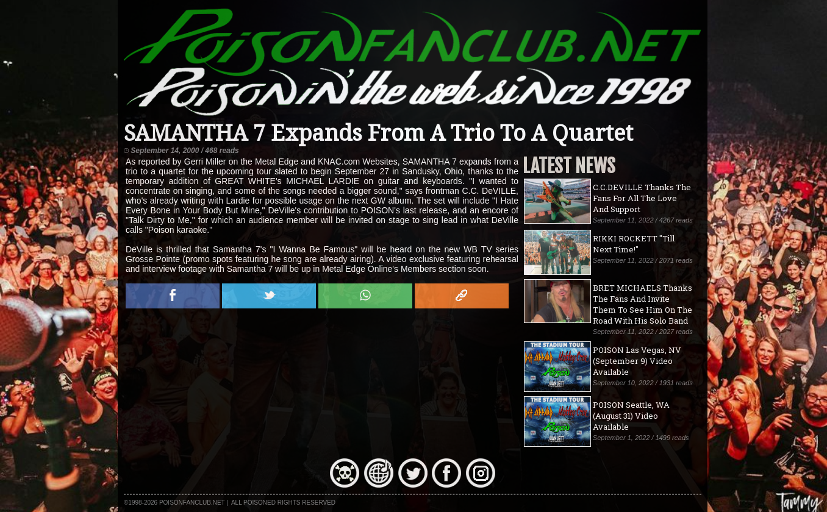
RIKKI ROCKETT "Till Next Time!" (634, 244)
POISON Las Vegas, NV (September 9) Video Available (637, 360)
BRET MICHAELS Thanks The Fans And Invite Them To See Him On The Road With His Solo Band (642, 304)
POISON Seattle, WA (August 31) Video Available (631, 415)
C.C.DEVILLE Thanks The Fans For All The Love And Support (642, 198)
